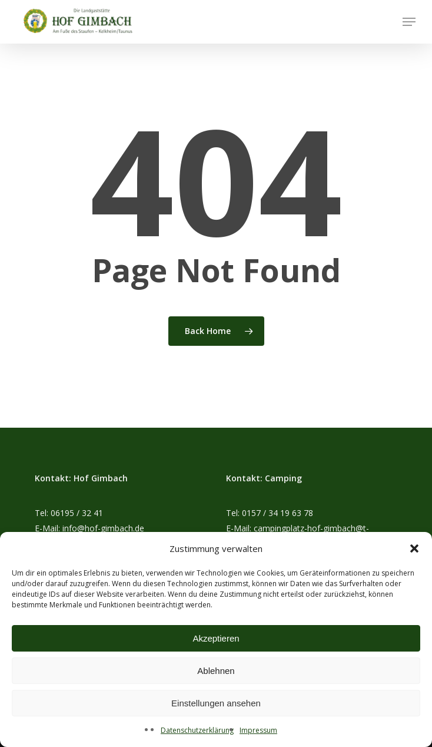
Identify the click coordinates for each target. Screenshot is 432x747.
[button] (414, 548)
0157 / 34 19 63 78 (277, 512)
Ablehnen (215, 671)
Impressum (258, 730)
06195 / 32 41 (77, 512)
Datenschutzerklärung (197, 730)
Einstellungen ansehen (216, 703)
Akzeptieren (215, 638)
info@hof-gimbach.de (103, 528)
